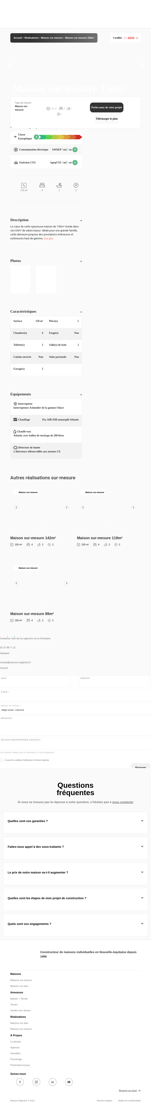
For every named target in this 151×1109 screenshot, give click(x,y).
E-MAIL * (5, 692)
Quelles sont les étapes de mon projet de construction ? (47, 898)
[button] (9, 65)
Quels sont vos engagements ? (29, 923)
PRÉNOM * (85, 678)
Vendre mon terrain (20, 1010)
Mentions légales (104, 1100)
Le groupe (15, 1041)
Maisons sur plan (19, 986)
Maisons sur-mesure (21, 980)
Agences (14, 1047)
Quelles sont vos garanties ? (28, 821)
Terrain (14, 1004)
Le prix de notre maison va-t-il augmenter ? (38, 872)
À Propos (16, 1035)
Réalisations (31, 38)
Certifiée (125, 38)
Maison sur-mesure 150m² (79, 38)
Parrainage (16, 1059)
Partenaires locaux (20, 1065)
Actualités (15, 1053)
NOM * (4, 678)
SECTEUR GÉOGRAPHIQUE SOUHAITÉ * (21, 740)
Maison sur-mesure (52, 38)
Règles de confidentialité (129, 1100)
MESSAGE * (7, 718)
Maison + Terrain (19, 998)
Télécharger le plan (107, 118)
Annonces (16, 992)
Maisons (15, 974)
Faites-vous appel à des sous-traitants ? (36, 846)
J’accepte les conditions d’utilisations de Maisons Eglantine (26, 760)
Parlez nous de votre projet (106, 107)
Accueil (18, 38)
